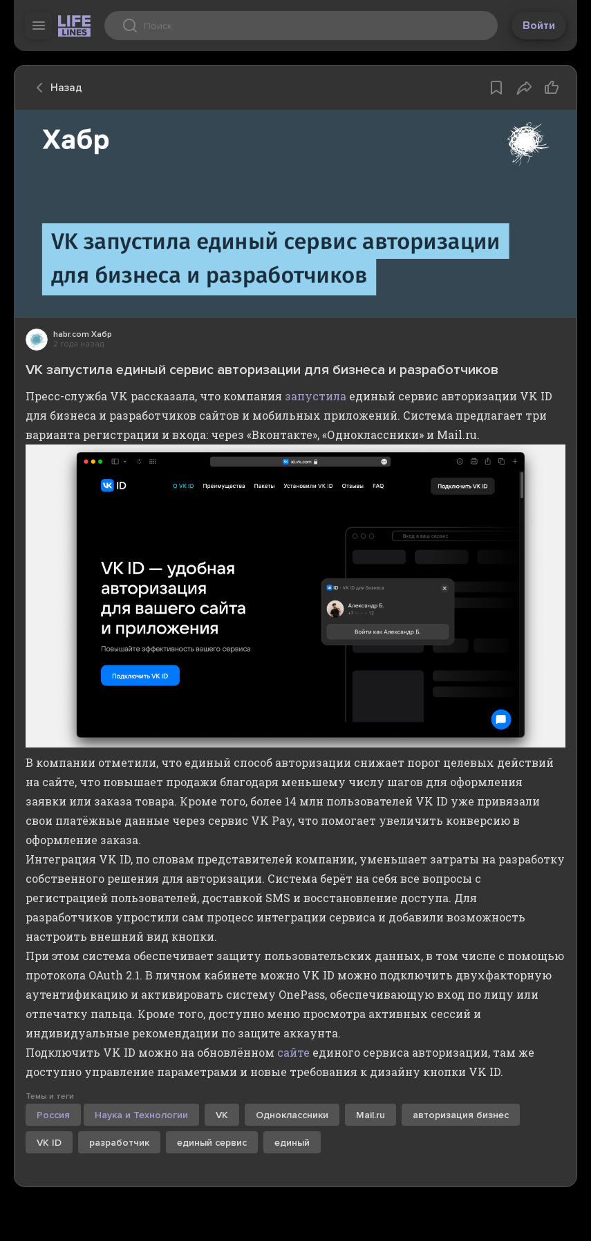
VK (222, 1115)
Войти (539, 25)
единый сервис (212, 1143)
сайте (293, 1052)
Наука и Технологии (141, 1115)
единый (292, 1143)
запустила (315, 396)
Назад (55, 88)
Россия (53, 1115)
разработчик (119, 1143)
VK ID (49, 1143)
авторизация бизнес (461, 1115)
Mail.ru (370, 1115)
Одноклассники (292, 1115)
